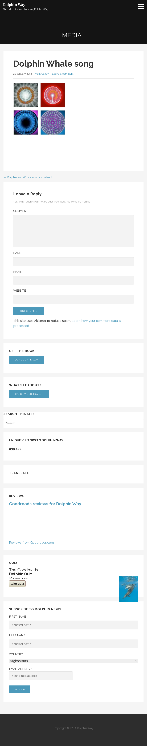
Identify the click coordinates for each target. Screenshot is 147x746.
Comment (21, 211)
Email (17, 271)
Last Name (17, 635)
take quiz (17, 583)
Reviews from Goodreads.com (31, 542)
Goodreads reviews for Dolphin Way (45, 503)
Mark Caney (42, 73)
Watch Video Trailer (29, 394)
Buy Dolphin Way (27, 359)
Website (19, 290)
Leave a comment (62, 73)
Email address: (41, 673)
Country (16, 654)
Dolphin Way (14, 4)
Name (17, 253)
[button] (142, 6)
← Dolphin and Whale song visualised (27, 177)
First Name (17, 616)
